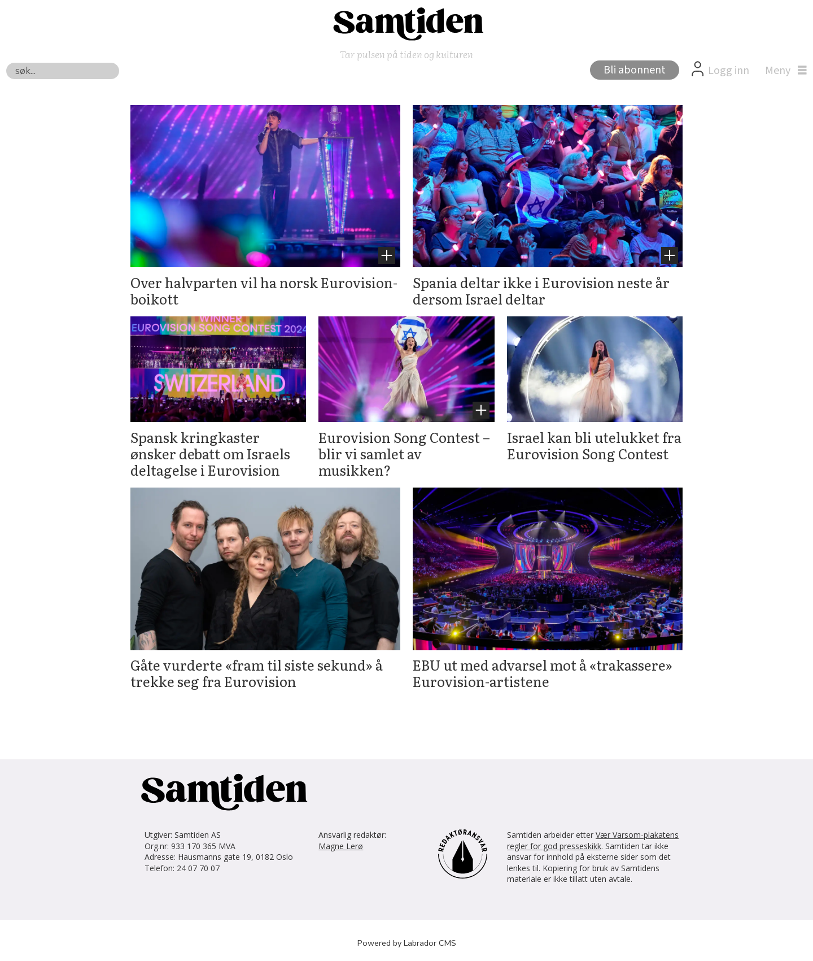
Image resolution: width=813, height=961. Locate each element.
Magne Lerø (340, 846)
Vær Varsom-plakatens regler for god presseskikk (593, 840)
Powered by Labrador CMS (406, 943)
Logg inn (728, 71)
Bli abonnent (635, 70)
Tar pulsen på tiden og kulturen (406, 54)
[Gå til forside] (406, 23)
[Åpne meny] (783, 70)
